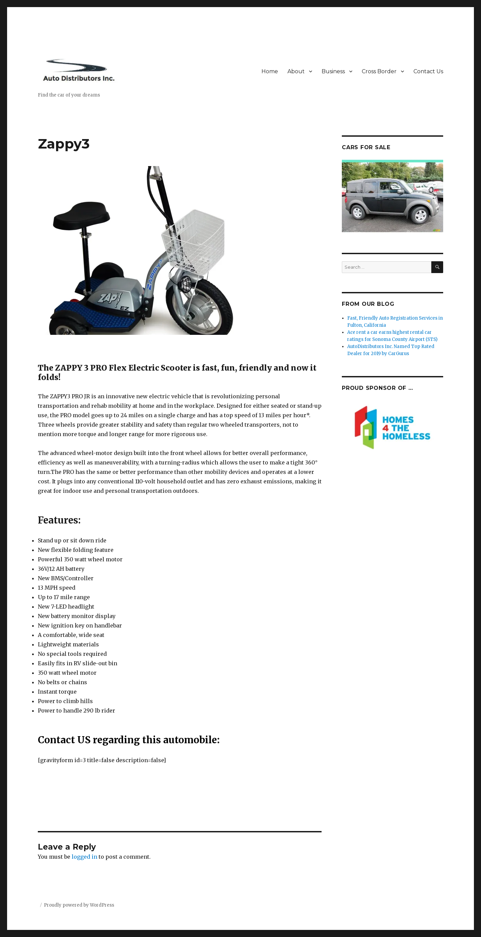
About (296, 71)
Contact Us (428, 71)
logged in (84, 856)
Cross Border (379, 71)
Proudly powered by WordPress (79, 905)
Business (333, 71)
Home (269, 71)
